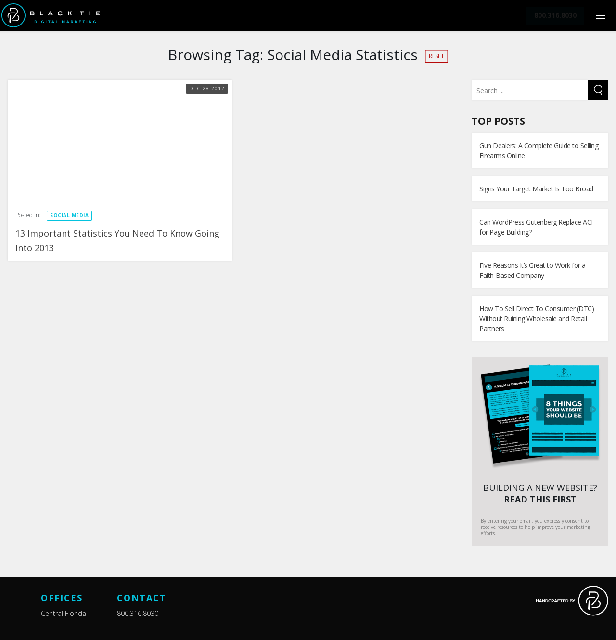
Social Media (69, 215)
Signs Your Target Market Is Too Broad (536, 188)
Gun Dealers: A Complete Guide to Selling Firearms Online (538, 150)
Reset (436, 56)
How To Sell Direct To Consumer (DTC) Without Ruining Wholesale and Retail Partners (536, 318)
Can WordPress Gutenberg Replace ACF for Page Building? (537, 227)
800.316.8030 (137, 613)
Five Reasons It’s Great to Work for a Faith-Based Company (532, 270)
